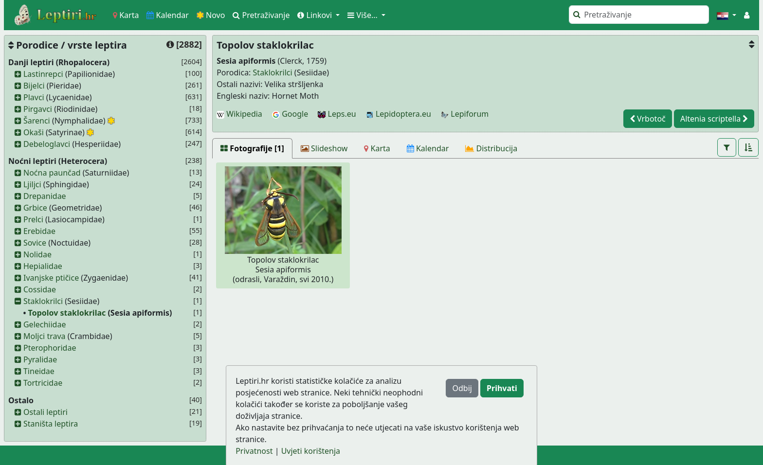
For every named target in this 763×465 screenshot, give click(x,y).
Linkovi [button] (315, 15)
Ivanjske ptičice (51, 277)
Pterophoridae (49, 347)
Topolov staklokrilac (67, 312)
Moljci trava (44, 336)
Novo (211, 15)
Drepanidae (44, 196)
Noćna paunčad (52, 172)
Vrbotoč (648, 118)
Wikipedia (239, 113)
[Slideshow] (324, 148)
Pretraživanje (261, 15)
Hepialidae (42, 266)
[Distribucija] (491, 148)
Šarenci (36, 120)
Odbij (462, 388)
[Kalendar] (428, 148)
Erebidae (39, 231)
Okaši (33, 132)
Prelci (33, 219)
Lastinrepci (43, 74)
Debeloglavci (46, 144)
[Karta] (377, 148)
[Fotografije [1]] (252, 148)
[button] (726, 15)
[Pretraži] (639, 14)
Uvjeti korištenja (310, 451)
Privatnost (254, 451)
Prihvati (502, 388)
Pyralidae (40, 359)
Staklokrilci (43, 301)
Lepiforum (465, 113)
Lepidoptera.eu (398, 113)
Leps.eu (337, 113)
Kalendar (167, 15)
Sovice (34, 242)
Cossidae (39, 289)
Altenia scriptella (714, 118)
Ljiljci (32, 184)
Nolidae (37, 254)
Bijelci (34, 85)
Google (290, 113)
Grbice (35, 207)
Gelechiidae (44, 324)
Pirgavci (37, 109)
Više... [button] (363, 15)
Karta (126, 15)
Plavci (33, 97)
